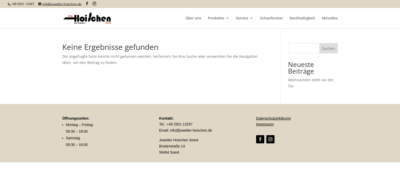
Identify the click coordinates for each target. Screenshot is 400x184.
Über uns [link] (193, 18)
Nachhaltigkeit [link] (302, 18)
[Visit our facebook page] (87, 4)
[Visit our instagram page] (94, 4)
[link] (89, 17)
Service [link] (242, 18)
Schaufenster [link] (271, 18)
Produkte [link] (216, 18)
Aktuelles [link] (330, 18)
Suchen (328, 48)
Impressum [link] (265, 124)
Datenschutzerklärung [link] (273, 118)
